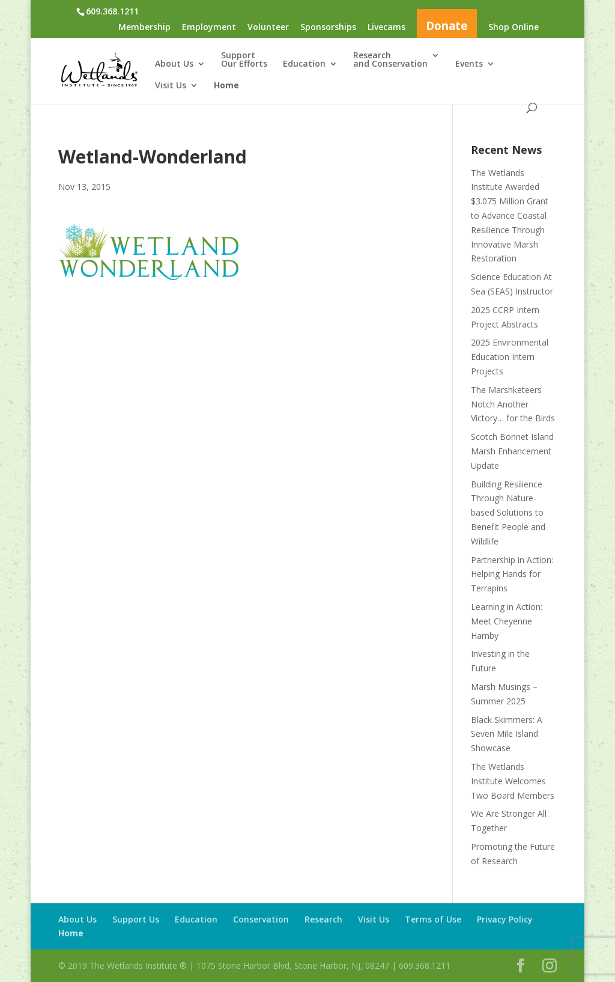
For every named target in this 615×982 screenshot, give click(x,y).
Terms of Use (433, 919)
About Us (174, 64)
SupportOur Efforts (244, 60)
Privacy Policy (505, 919)
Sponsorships (328, 27)
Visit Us (170, 86)
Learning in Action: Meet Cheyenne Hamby (506, 621)
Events (469, 64)
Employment (209, 27)
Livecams (386, 27)
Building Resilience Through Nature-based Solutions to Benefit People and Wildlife (508, 512)
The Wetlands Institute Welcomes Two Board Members (512, 781)
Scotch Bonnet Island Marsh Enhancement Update (512, 451)
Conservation (261, 919)
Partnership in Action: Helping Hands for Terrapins (512, 574)
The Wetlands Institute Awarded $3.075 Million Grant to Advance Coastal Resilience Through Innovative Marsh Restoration (509, 215)
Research (323, 919)
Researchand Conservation (390, 60)
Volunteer (268, 27)
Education (304, 64)
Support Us (135, 919)
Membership (144, 27)
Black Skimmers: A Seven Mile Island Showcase (506, 734)
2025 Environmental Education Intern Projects (509, 357)
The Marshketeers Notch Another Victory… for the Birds (513, 404)
